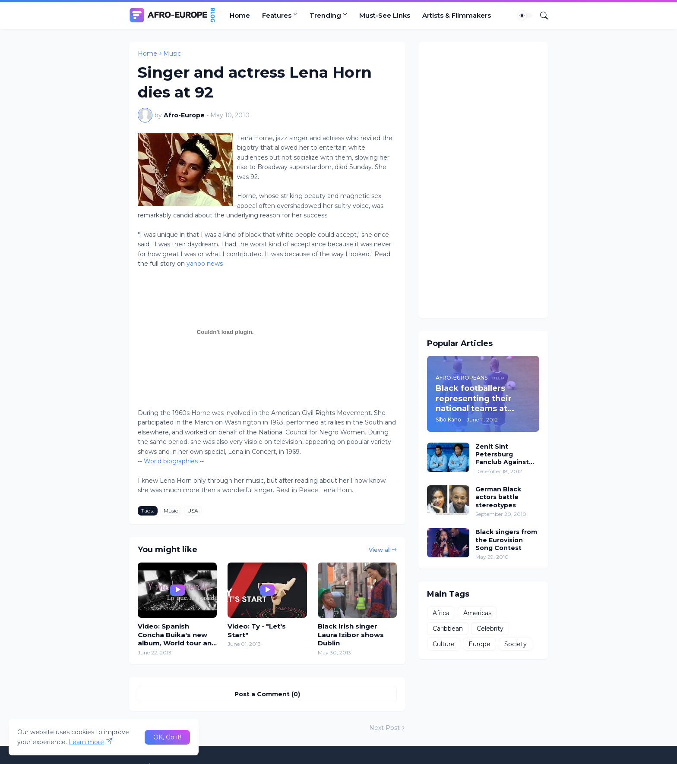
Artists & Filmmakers (456, 15)
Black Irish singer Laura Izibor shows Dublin (351, 634)
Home (240, 15)
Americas (477, 613)
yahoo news (205, 263)
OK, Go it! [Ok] (167, 737)
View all (380, 549)
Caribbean (448, 628)
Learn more (86, 742)
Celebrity (490, 628)
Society (515, 644)
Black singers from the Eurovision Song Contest (506, 539)
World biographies (171, 461)
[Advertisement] (483, 179)
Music (172, 53)
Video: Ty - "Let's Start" (257, 630)
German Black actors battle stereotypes (498, 497)
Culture (444, 644)
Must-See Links (384, 15)
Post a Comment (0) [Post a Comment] (267, 694)
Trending (325, 15)
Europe (479, 644)
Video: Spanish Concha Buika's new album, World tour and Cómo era (177, 635)
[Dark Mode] (525, 15)
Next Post (384, 728)
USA (192, 510)
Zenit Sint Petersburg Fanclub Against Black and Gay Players (502, 454)
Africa (441, 613)
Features (276, 15)
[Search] (540, 15)
